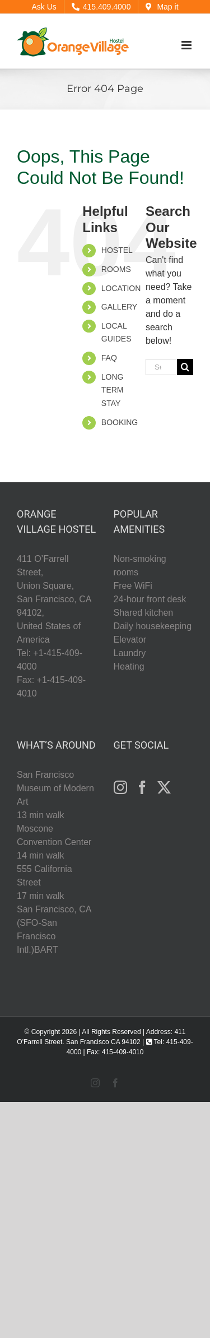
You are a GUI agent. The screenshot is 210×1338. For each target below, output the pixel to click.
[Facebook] (142, 787)
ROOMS (116, 269)
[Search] (185, 367)
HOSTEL (117, 250)
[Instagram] (120, 787)
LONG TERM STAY (112, 390)
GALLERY (119, 306)
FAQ (109, 357)
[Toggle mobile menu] (187, 45)
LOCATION (121, 288)
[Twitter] (164, 787)
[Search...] (161, 367)
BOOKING (119, 422)
